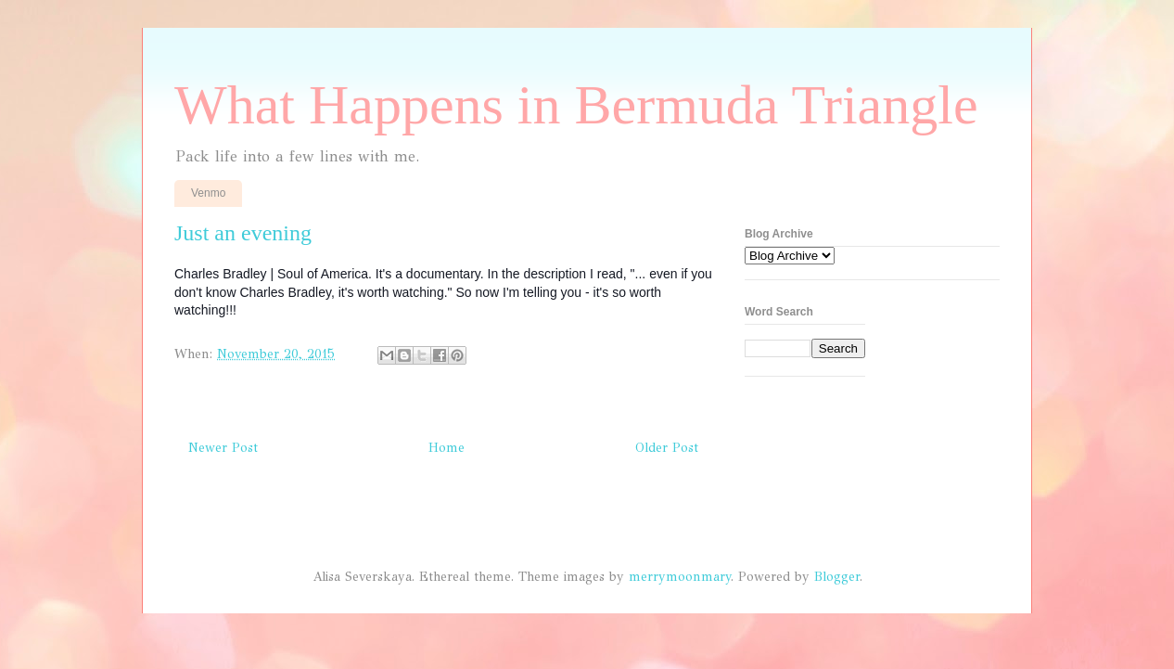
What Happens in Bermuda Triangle (576, 104)
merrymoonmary (680, 577)
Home (446, 448)
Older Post (666, 448)
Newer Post (223, 448)
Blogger (837, 577)
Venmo (208, 193)
